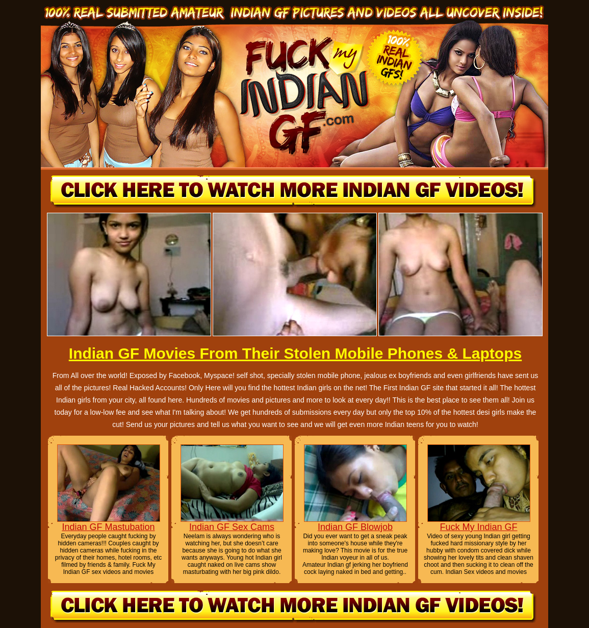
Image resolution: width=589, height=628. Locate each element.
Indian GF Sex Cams (231, 527)
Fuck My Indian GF (478, 527)
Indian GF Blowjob (355, 527)
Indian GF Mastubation (108, 527)
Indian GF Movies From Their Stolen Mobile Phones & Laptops (295, 353)
